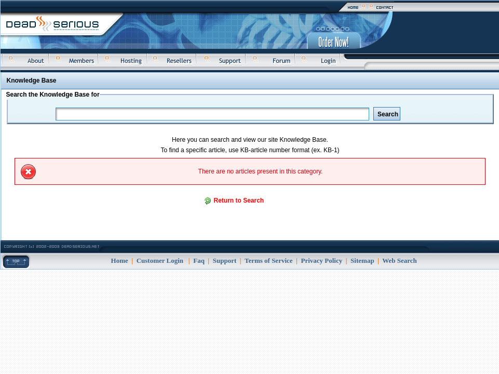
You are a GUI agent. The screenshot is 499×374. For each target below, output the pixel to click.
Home (119, 260)
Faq (199, 260)
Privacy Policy (321, 260)
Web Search (399, 260)
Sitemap (362, 260)
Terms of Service (269, 260)
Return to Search (239, 200)
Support (225, 260)
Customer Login (160, 260)
